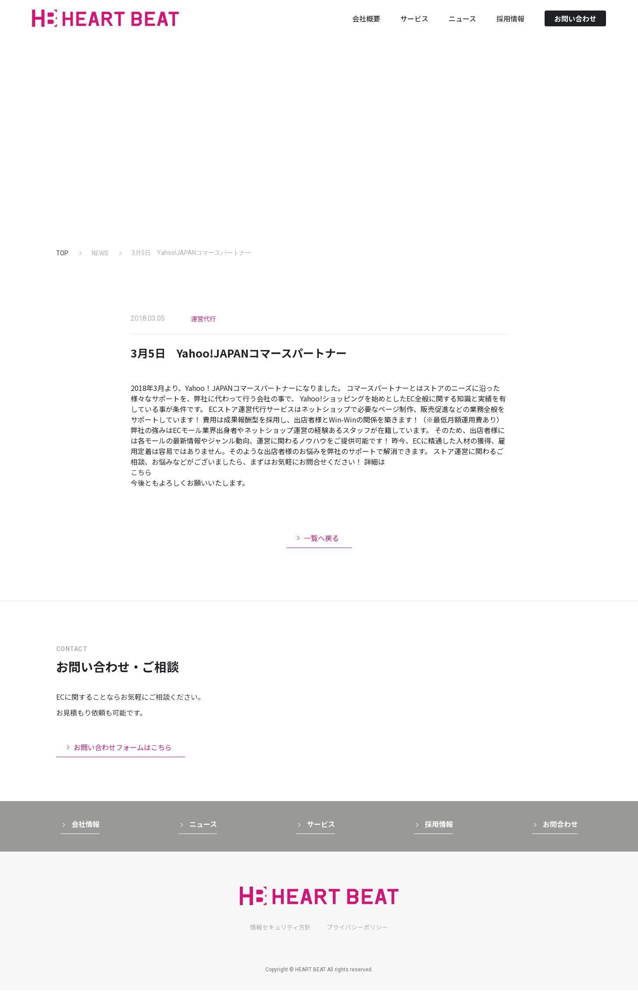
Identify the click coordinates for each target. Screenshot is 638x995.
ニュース (462, 26)
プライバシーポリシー (357, 931)
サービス (414, 26)
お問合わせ (560, 828)
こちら (141, 472)
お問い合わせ (575, 26)
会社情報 (85, 828)
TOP (62, 253)
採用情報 (510, 26)
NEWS (100, 253)
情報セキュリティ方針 (280, 931)
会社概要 (366, 26)
